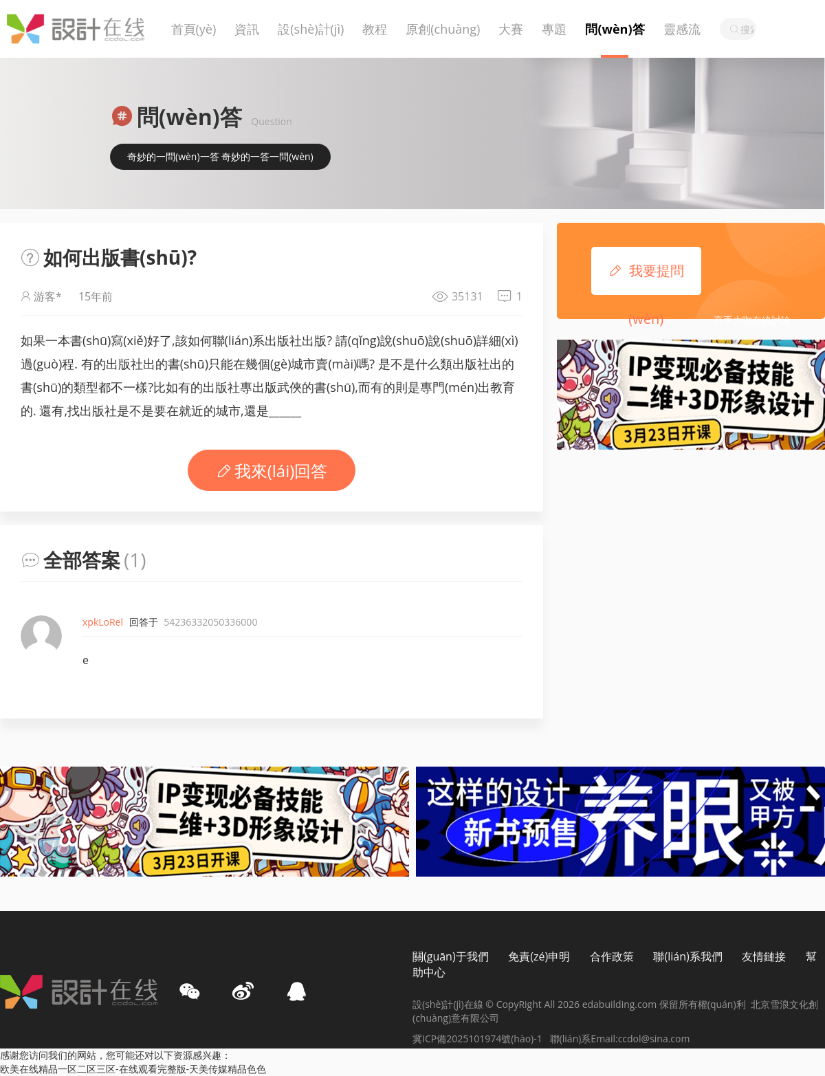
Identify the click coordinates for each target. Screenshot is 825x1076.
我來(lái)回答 (272, 470)
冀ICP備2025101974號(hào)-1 (481, 1038)
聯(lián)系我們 (687, 956)
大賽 (510, 29)
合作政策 (612, 956)
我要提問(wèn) (646, 271)
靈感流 (682, 29)
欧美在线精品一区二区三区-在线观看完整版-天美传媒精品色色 (133, 1068)
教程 (374, 29)
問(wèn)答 (614, 29)
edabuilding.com (620, 1004)
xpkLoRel (102, 621)
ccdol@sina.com (654, 1038)
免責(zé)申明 (539, 956)
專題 (554, 29)
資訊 (246, 29)
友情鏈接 (764, 956)
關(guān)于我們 (450, 956)
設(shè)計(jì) (311, 29)
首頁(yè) (194, 29)
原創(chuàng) (443, 29)
